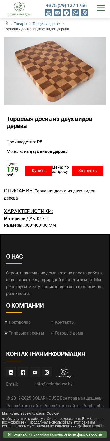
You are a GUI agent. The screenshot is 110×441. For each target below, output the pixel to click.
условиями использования (53, 426)
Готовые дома (69, 333)
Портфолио (20, 322)
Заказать (87, 170)
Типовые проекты (26, 333)
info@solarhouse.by (54, 383)
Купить (39, 170)
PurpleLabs (93, 405)
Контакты (65, 322)
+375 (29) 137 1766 (66, 5)
